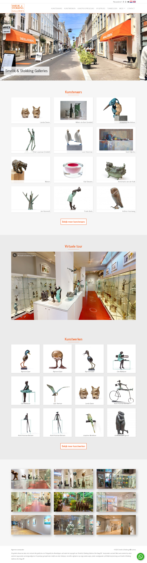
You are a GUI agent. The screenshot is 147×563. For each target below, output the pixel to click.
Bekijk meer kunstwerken (73, 446)
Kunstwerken (69, 8)
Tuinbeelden (112, 8)
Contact (131, 8)
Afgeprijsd (100, 8)
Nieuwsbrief (117, 1)
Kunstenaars (56, 8)
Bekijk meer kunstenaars (73, 221)
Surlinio (134, 549)
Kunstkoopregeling (86, 8)
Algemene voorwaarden (17, 549)
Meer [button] (121, 8)
